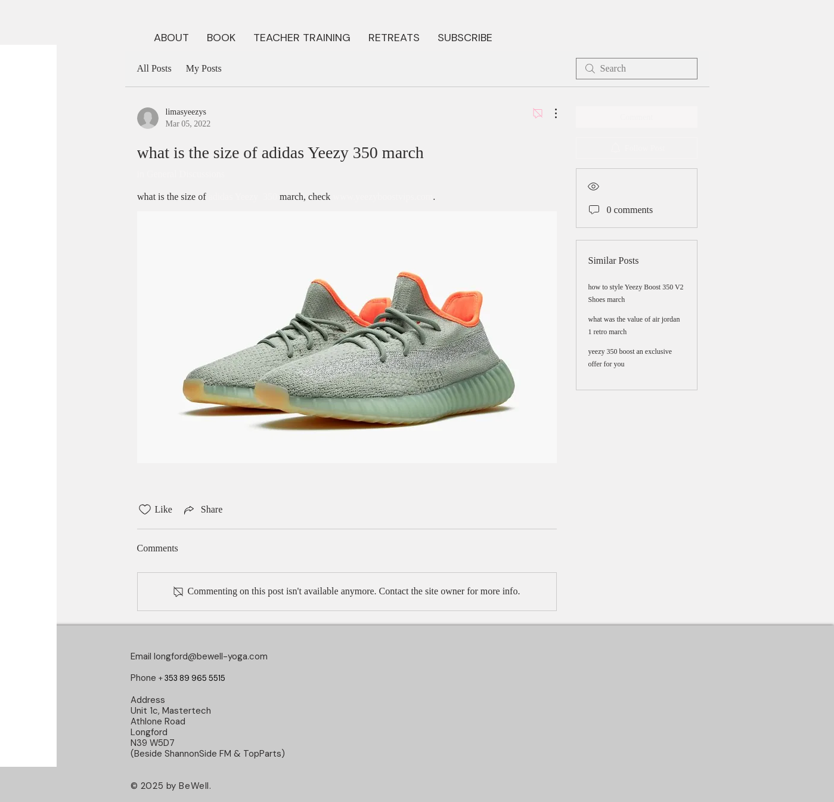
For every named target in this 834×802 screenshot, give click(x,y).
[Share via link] (202, 509)
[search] (636, 68)
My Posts (204, 68)
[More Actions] (549, 113)
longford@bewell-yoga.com (211, 656)
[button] (221, 36)
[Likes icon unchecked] (145, 509)
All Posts (154, 68)
